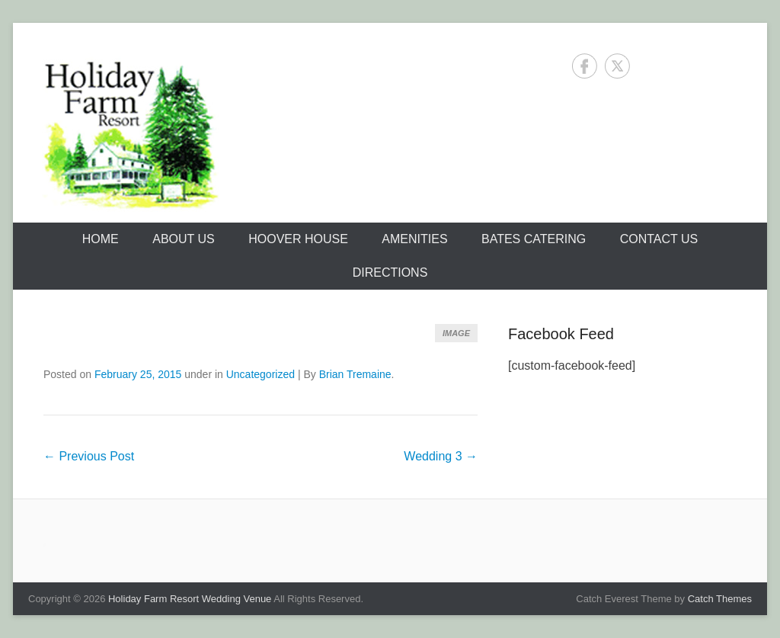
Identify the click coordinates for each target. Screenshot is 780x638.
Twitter (617, 66)
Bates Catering (533, 238)
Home (100, 238)
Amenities (414, 238)
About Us (183, 238)
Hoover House (298, 238)
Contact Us (659, 238)
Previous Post (88, 456)
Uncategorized (260, 374)
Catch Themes (720, 598)
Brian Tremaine (355, 374)
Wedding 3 (441, 456)
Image (456, 333)
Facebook (584, 66)
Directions (390, 272)
